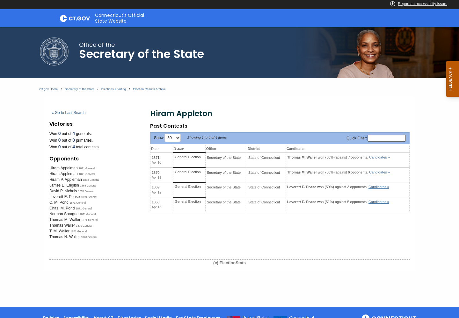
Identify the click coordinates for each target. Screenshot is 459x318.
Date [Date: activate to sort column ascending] (154, 149)
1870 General (86, 191)
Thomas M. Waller (64, 219)
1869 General (89, 197)
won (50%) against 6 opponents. (338, 172)
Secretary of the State (79, 89)
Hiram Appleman (63, 174)
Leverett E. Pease (64, 196)
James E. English (64, 185)
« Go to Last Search (69, 112)
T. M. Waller (59, 231)
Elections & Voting (113, 89)
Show (167, 138)
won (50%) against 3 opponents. (338, 187)
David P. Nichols (63, 191)
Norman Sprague (63, 214)
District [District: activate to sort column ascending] (254, 149)
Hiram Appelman (63, 168)
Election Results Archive (149, 89)
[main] (229, 167)
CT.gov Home (48, 89)
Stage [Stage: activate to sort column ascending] (179, 148)
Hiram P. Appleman (65, 179)
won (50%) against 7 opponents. (338, 157)
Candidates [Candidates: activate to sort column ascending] (296, 149)
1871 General (87, 168)
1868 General (91, 179)
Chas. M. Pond (62, 208)
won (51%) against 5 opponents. (338, 202)
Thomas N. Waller (64, 237)
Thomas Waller (62, 225)
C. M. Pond (59, 202)
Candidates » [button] (379, 157)
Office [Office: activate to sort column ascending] (211, 149)
